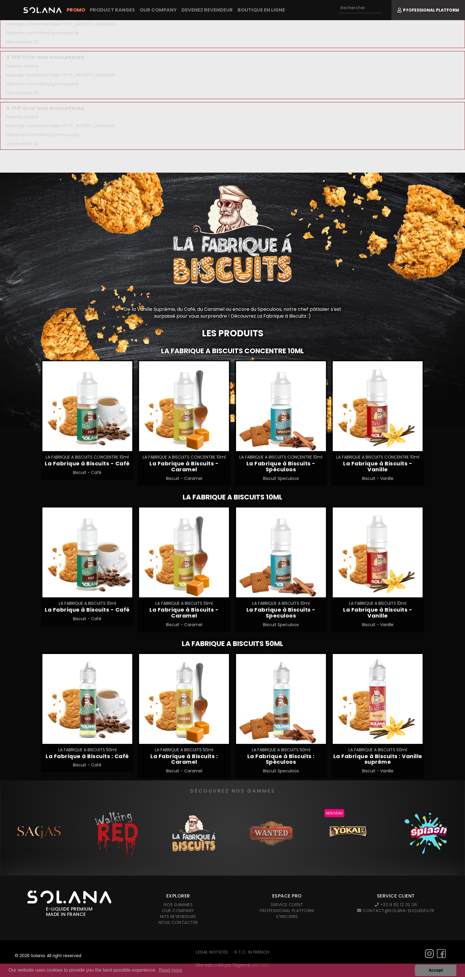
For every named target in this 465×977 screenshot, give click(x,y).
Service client (287, 905)
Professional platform (287, 911)
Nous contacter (178, 922)
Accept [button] (436, 970)
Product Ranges (112, 10)
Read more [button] (170, 970)
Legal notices (212, 952)
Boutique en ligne (261, 10)
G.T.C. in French (251, 952)
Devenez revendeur (207, 10)
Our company (158, 10)
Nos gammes (178, 905)
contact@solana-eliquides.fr (395, 911)
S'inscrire (287, 916)
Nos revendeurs (178, 916)
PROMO (76, 10)
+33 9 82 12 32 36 (396, 905)
